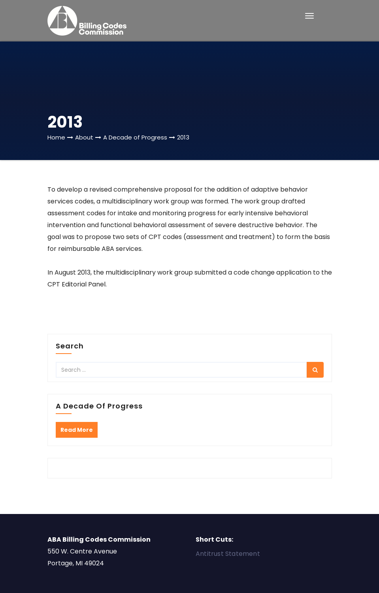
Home (56, 137)
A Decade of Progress (135, 137)
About (84, 137)
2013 (183, 137)
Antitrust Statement (228, 553)
